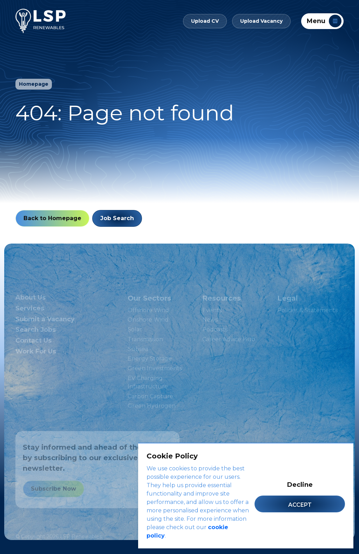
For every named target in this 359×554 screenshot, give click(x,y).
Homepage (31, 87)
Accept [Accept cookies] (300, 505)
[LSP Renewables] (40, 18)
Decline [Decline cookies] (300, 485)
